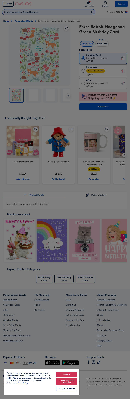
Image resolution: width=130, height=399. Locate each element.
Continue (66, 374)
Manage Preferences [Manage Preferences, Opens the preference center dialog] (66, 388)
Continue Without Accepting (67, 381)
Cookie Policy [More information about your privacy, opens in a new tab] (23, 383)
